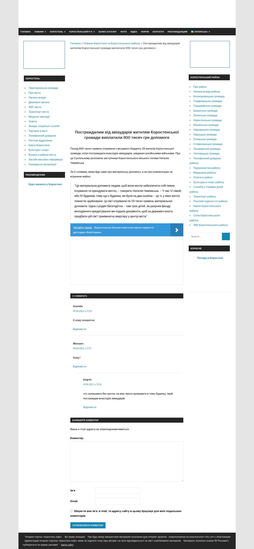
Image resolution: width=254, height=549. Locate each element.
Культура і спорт (39, 149)
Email (74, 501)
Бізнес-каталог (108, 31)
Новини (39, 31)
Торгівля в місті (38, 131)
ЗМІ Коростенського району (210, 225)
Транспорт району (204, 196)
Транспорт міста (39, 111)
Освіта (33, 121)
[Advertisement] (171, 13)
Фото (123, 31)
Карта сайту (67, 544)
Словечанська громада (207, 144)
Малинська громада (206, 125)
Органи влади (37, 97)
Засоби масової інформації (46, 159)
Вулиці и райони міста (42, 154)
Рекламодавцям (177, 31)
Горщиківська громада (207, 105)
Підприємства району (206, 167)
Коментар (76, 438)
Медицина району (204, 172)
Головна (25, 31)
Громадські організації (42, 164)
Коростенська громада (207, 120)
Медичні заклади (39, 116)
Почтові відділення (40, 140)
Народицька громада (206, 129)
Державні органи (39, 102)
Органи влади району (206, 91)
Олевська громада (205, 139)
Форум (145, 31)
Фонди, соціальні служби (44, 126)
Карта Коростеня (39, 145)
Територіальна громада (43, 88)
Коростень (56, 31)
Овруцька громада (205, 134)
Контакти (158, 31)
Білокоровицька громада (208, 96)
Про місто (35, 92)
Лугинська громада (205, 115)
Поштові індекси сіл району (210, 201)
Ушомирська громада (206, 148)
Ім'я (72, 490)
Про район (200, 86)
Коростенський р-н (80, 31)
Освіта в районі (203, 177)
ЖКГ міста (35, 107)
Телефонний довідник (42, 135)
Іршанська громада (205, 110)
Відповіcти (79, 329)
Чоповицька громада (206, 153)
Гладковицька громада (207, 101)
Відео (133, 31)
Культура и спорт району (208, 182)
